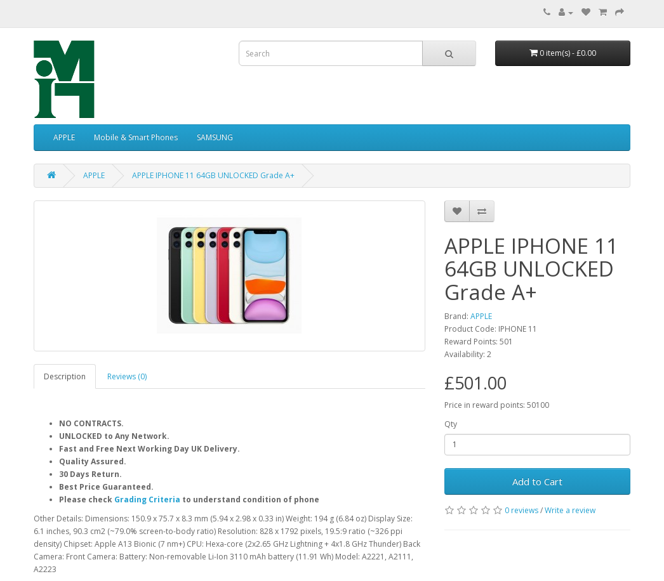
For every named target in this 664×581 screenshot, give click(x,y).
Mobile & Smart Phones (136, 137)
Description (65, 376)
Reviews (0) (127, 376)
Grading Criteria (147, 499)
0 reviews (521, 510)
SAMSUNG (215, 137)
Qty (450, 424)
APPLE (64, 137)
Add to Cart (537, 481)
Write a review (570, 510)
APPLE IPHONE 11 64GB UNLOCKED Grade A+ (213, 175)
